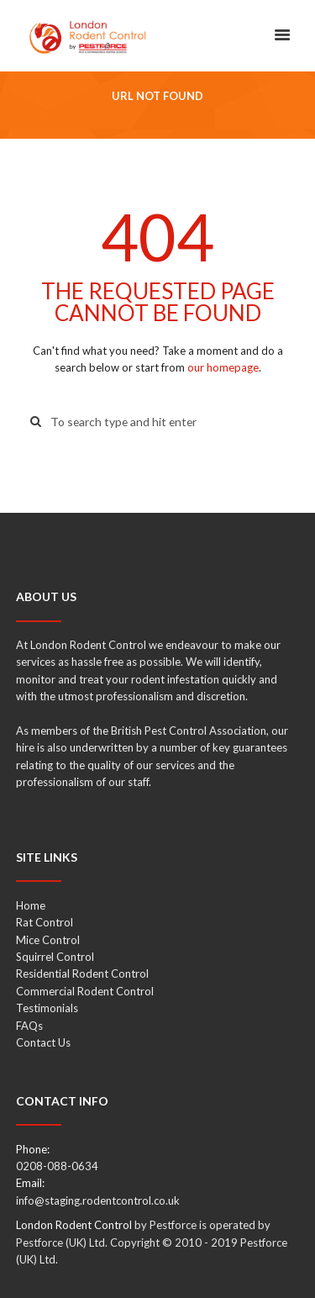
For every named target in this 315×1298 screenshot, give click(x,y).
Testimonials (47, 1008)
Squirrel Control (55, 956)
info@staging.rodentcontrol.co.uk (98, 1200)
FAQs (29, 1025)
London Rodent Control (74, 1225)
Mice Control (48, 940)
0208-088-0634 (57, 1166)
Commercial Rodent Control (85, 991)
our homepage (223, 367)
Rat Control (44, 922)
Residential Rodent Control (82, 973)
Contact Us (43, 1042)
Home (30, 905)
